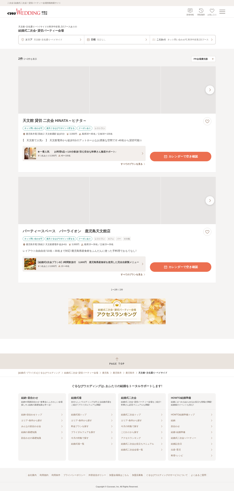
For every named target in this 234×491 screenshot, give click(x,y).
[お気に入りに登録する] (207, 121)
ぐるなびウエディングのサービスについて (167, 475)
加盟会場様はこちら (119, 475)
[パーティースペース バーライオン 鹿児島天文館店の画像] (117, 200)
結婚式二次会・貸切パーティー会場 (81, 373)
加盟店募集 (137, 475)
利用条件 (56, 475)
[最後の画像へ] (209, 89)
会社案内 (32, 475)
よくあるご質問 (198, 475)
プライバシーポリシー (74, 475)
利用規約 (44, 475)
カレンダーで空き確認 (180, 156)
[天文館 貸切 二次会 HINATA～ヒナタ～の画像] (117, 90)
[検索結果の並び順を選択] (203, 59)
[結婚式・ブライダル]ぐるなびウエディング (39, 373)
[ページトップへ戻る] (117, 361)
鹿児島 (105, 373)
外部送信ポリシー (97, 475)
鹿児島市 (117, 373)
